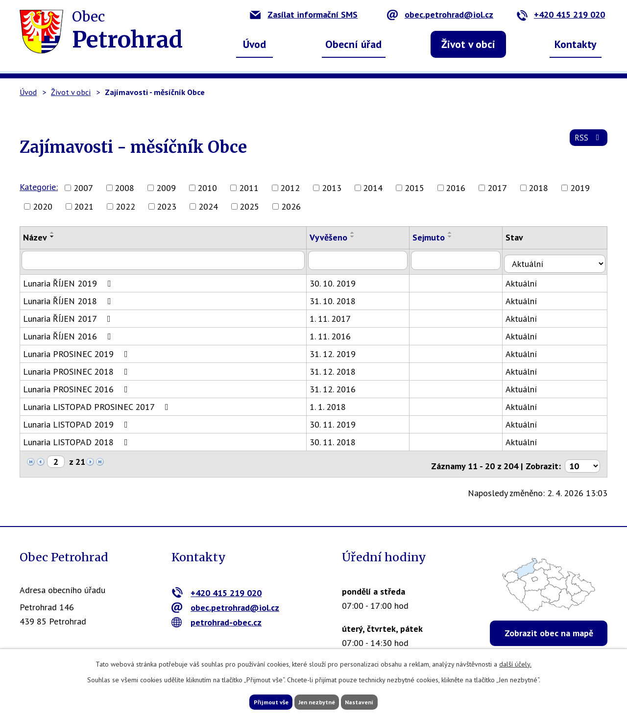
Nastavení (377, 700)
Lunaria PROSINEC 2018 (77, 368)
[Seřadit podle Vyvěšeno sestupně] (359, 237)
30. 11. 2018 (339, 438)
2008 (124, 187)
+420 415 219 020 (560, 14)
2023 (166, 206)
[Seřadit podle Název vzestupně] (52, 233)
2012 (290, 187)
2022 (125, 206)
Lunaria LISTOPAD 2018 (77, 438)
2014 (373, 187)
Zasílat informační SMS (304, 14)
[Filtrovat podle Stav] (560, 259)
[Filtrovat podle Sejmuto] (465, 260)
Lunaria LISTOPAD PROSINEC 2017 (97, 403)
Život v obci (468, 44)
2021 (84, 206)
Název (35, 237)
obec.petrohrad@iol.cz (440, 14)
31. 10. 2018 (339, 297)
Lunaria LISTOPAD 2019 (77, 421)
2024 (208, 206)
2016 (455, 187)
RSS (587, 142)
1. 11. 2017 (336, 315)
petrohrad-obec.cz (216, 614)
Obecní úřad (353, 44)
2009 (166, 187)
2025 (249, 206)
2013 (331, 187)
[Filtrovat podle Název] (166, 260)
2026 (291, 206)
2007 (83, 187)
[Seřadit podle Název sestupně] (52, 237)
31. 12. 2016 (339, 385)
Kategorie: (39, 186)
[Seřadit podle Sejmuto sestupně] (459, 237)
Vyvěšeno (335, 237)
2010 (207, 187)
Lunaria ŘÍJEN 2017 (69, 315)
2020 (42, 206)
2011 (249, 187)
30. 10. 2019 (339, 280)
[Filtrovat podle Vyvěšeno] (365, 260)
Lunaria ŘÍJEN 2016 (69, 332)
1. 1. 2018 (334, 403)
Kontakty (576, 44)
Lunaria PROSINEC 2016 (77, 385)
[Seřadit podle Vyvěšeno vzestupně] (359, 233)
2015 (414, 187)
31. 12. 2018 (339, 368)
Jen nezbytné (317, 700)
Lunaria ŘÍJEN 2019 (69, 280)
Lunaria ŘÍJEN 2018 (69, 297)
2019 (580, 187)
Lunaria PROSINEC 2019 (77, 350)
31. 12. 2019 (339, 350)
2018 (538, 187)
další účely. (515, 661)
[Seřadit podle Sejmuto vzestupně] (459, 233)
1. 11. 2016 (336, 332)
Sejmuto (437, 237)
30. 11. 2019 (339, 421)
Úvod (254, 44)
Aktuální (532, 280)
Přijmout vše (253, 700)
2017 (497, 187)
